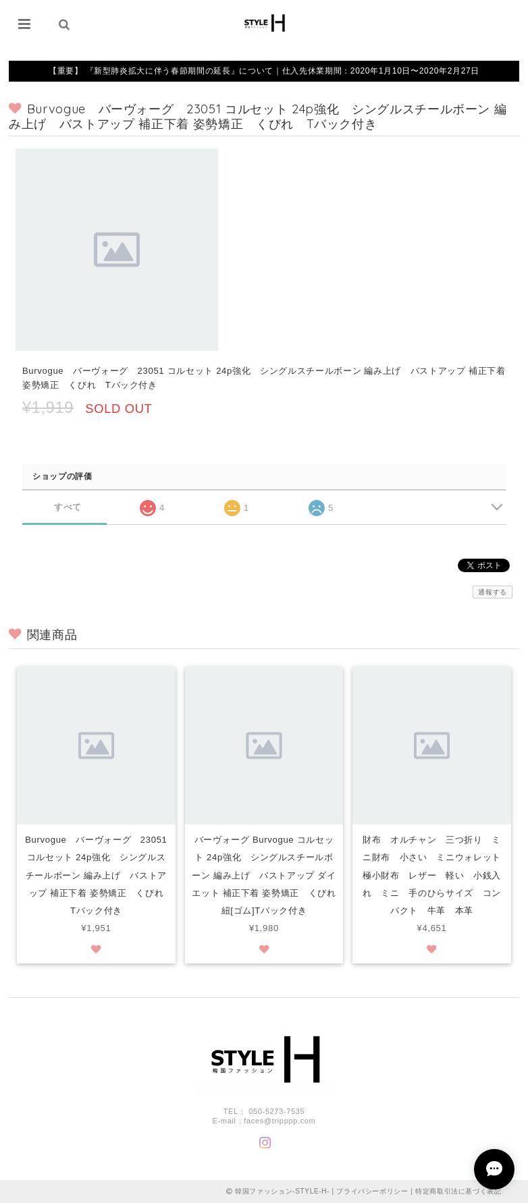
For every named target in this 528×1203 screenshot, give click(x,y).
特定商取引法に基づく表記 (458, 1191)
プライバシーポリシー (372, 1191)
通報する (492, 592)
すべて (68, 507)
